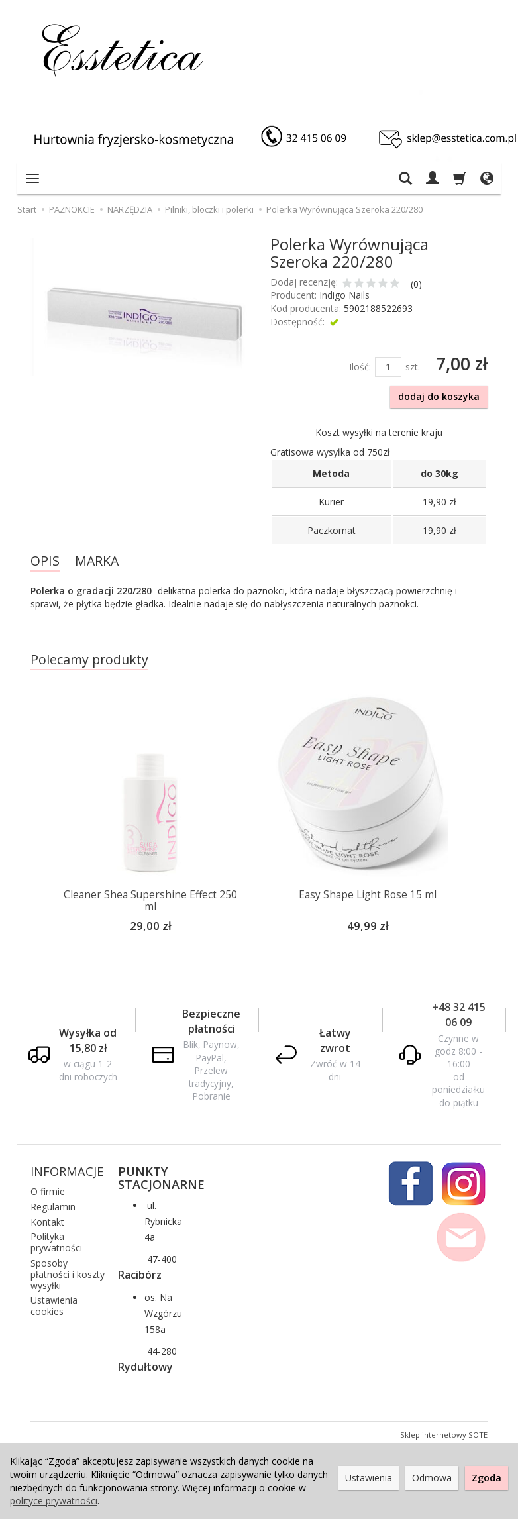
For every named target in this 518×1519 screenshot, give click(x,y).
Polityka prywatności (56, 1240)
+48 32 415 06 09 (459, 1012)
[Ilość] (388, 367)
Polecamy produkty (89, 659)
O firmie (47, 1189)
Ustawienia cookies (54, 1304)
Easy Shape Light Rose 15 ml (368, 895)
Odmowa (432, 1477)
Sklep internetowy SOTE (444, 1433)
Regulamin (53, 1204)
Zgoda (486, 1477)
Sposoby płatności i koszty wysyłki (67, 1272)
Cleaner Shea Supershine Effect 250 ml (150, 901)
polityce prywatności (53, 1500)
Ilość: (360, 366)
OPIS (45, 561)
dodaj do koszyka (439, 396)
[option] (150, 819)
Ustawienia (368, 1477)
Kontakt (47, 1220)
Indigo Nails (344, 295)
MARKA (97, 561)
